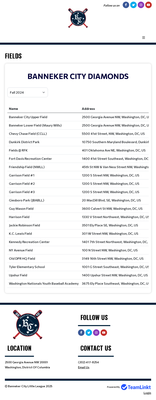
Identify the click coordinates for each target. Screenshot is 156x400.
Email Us (83, 367)
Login (147, 393)
